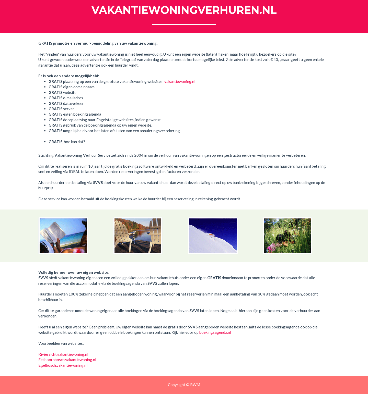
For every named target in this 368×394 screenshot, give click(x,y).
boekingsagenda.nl (215, 332)
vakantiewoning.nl (179, 81)
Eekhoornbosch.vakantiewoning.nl (67, 359)
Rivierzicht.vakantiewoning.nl (63, 354)
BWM (195, 384)
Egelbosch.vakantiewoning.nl (62, 365)
